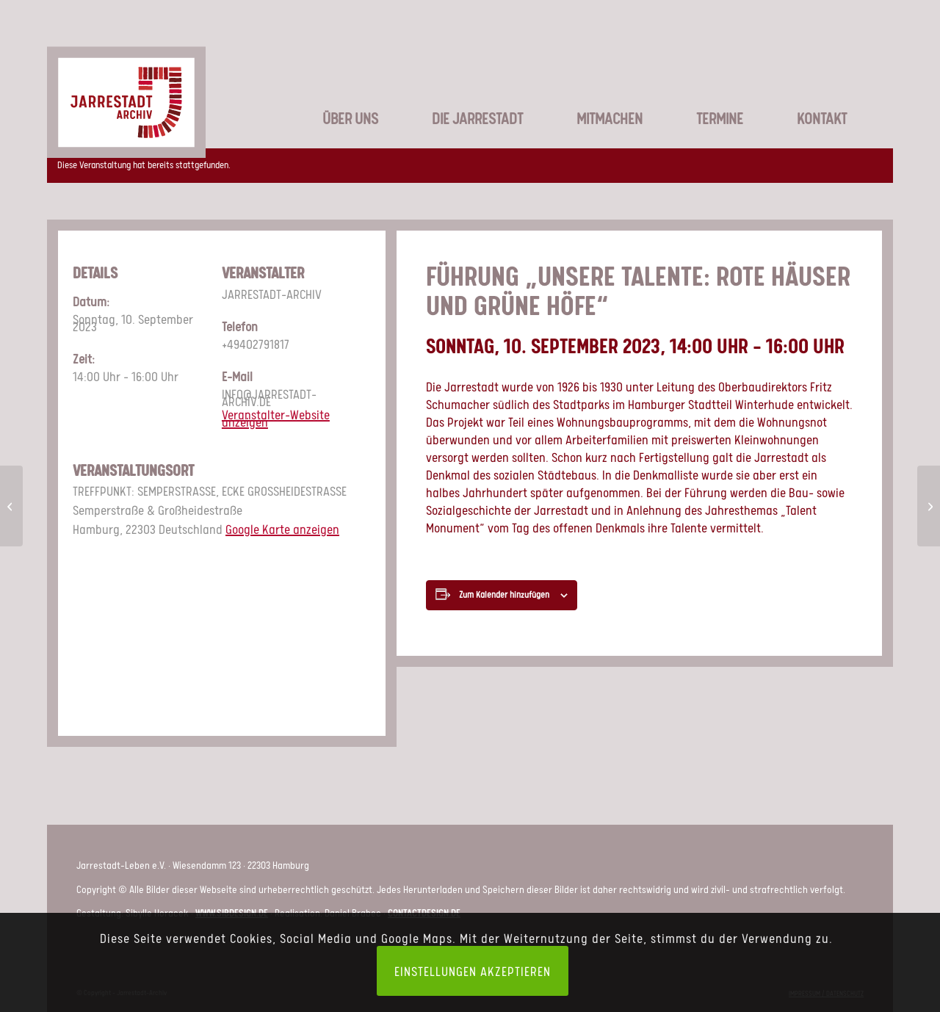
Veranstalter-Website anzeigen (276, 418)
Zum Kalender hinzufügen (504, 594)
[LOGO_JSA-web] (126, 84)
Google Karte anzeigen (282, 529)
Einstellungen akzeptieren (472, 971)
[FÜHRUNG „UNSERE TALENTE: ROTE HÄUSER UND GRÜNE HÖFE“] (11, 506)
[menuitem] (333, 95)
